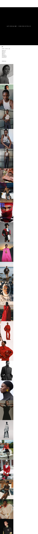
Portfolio (3, 48)
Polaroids (6, 48)
